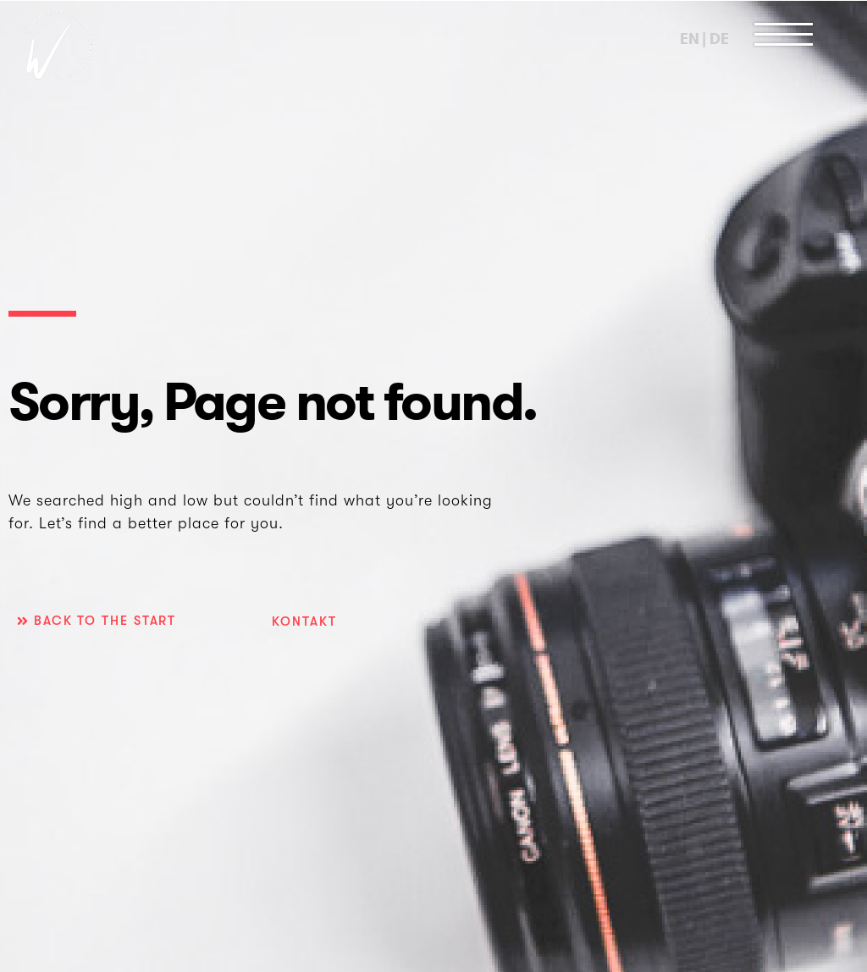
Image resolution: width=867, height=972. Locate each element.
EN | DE (704, 39)
